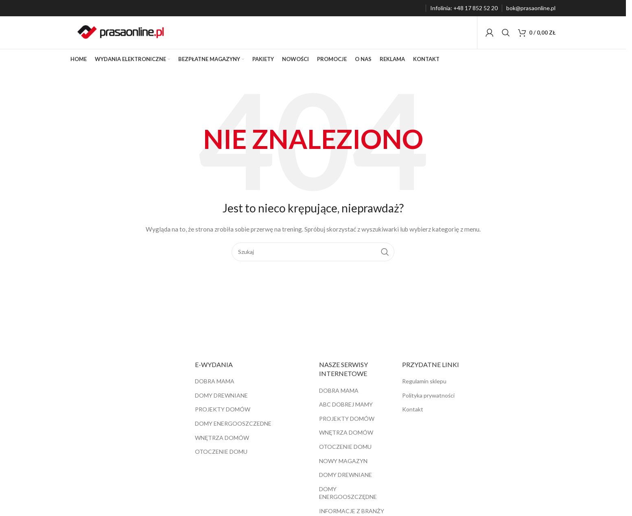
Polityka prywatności (428, 395)
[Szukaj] (506, 32)
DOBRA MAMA (214, 381)
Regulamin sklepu (424, 381)
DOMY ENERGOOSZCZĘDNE (348, 493)
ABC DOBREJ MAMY (346, 404)
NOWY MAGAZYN (343, 460)
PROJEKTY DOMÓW (222, 409)
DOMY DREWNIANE (221, 395)
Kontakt (412, 409)
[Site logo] (120, 31)
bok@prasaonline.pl (530, 7)
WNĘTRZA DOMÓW (222, 437)
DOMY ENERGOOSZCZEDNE (233, 423)
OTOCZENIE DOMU (221, 451)
